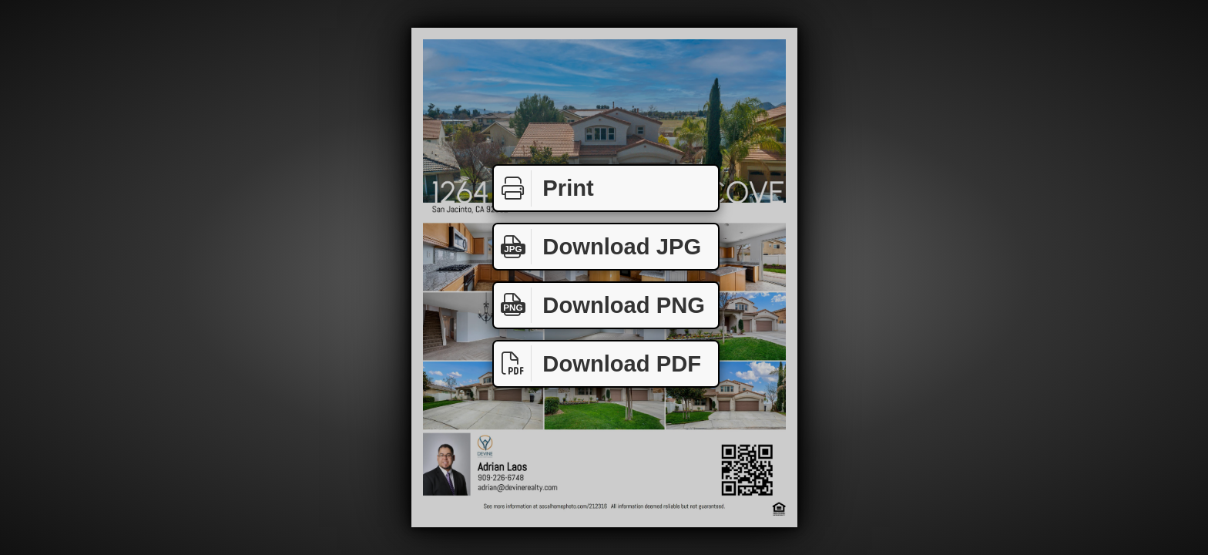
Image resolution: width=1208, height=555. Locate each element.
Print (544, 188)
